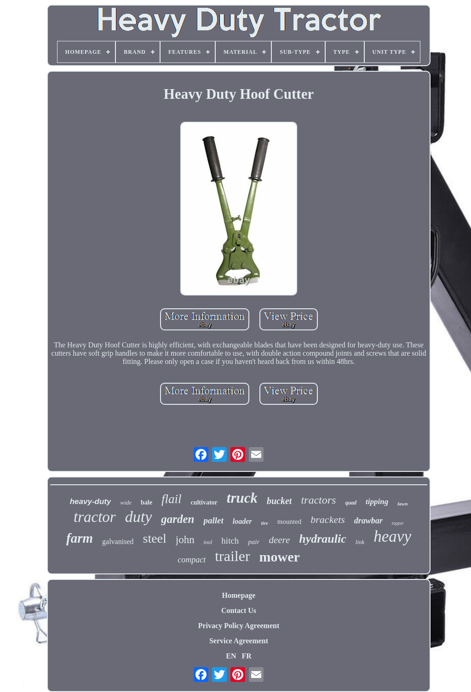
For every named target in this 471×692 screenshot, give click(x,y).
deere (279, 539)
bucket (279, 501)
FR (246, 656)
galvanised (117, 541)
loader (242, 521)
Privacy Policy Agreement (239, 626)
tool (208, 542)
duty (138, 516)
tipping (377, 501)
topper (398, 523)
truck (242, 498)
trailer (232, 556)
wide (126, 502)
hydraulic (322, 538)
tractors (318, 500)
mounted (289, 521)
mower (279, 556)
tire (264, 523)
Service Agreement (238, 641)
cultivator (203, 502)
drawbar (368, 520)
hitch (230, 540)
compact (192, 559)
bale (146, 502)
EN (231, 656)
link (360, 542)
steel (154, 538)
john (185, 539)
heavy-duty (90, 501)
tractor (95, 517)
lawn (402, 503)
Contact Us (238, 610)
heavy (392, 536)
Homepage (239, 595)
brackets (327, 519)
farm (79, 538)
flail (171, 499)
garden (177, 519)
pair (253, 541)
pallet (213, 520)
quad (350, 502)
